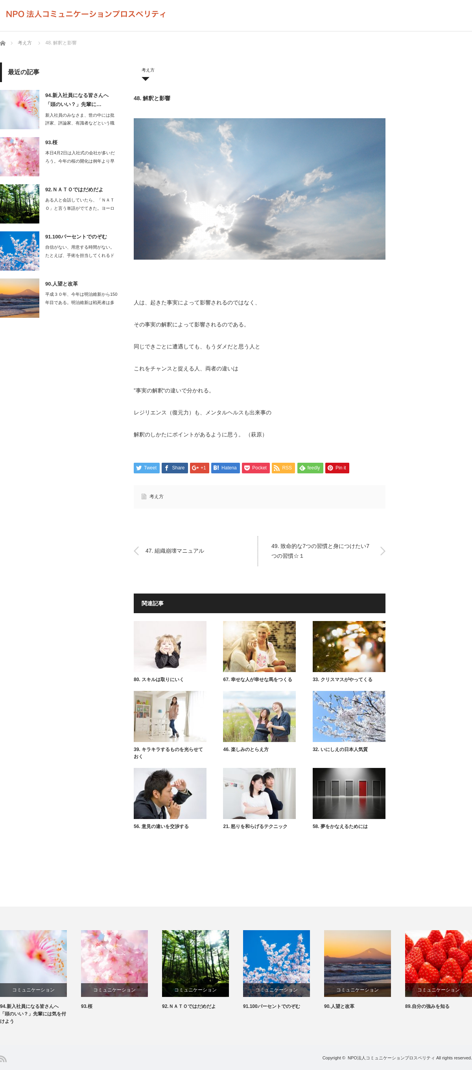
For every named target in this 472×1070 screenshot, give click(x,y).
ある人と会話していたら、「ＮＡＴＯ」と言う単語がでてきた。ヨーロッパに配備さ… (79, 208)
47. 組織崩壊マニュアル (176, 551)
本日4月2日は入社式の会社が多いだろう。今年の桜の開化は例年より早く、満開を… (80, 161)
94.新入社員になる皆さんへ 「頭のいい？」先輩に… (77, 99)
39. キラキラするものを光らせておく (168, 753)
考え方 (25, 43)
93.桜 (51, 142)
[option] (40, 978)
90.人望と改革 (61, 284)
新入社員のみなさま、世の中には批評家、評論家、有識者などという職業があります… (79, 123)
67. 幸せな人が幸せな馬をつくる (257, 679)
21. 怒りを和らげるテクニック (255, 826)
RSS (3, 1058)
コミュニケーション (33, 990)
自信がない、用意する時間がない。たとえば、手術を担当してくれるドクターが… (79, 255)
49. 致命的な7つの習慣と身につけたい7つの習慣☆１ (320, 550)
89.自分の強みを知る (427, 1006)
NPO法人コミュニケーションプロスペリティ (391, 1057)
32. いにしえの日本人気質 (340, 749)
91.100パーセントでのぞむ (76, 237)
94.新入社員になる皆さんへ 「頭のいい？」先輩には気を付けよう (33, 1014)
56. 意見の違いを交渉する (161, 826)
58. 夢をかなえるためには (340, 826)
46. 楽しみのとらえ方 (246, 749)
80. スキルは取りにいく (159, 679)
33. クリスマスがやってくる (342, 679)
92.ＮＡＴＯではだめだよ (74, 189)
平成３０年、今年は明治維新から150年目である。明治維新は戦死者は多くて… (81, 302)
